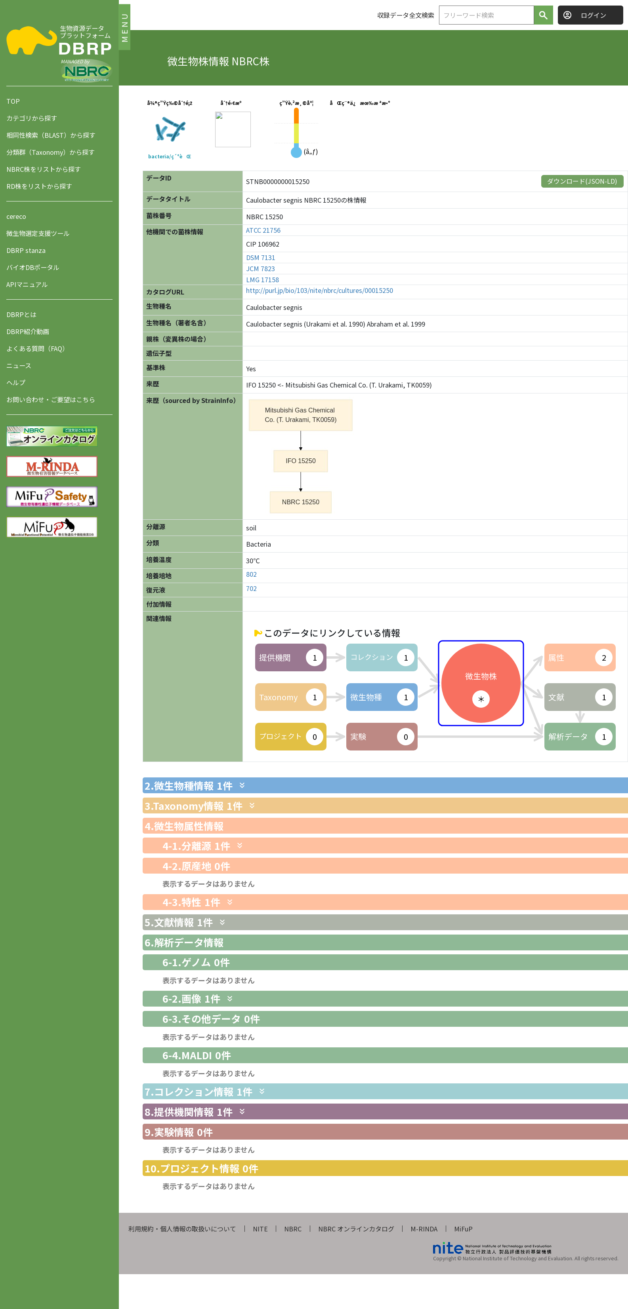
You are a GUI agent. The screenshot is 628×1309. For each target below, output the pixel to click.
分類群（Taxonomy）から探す (50, 152)
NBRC (293, 1228)
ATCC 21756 (263, 230)
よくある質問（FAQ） (37, 348)
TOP (13, 101)
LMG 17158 (262, 279)
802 (251, 574)
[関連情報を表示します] (242, 785)
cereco (16, 216)
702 (251, 588)
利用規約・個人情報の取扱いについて (182, 1228)
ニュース (18, 365)
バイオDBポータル (32, 267)
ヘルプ (15, 382)
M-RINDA (423, 1228)
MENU (124, 26)
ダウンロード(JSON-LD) (582, 181)
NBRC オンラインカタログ (356, 1228)
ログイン (593, 15)
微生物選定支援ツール (38, 233)
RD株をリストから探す (39, 186)
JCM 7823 (260, 268)
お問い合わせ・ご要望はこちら (50, 399)
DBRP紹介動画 (27, 331)
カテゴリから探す (31, 118)
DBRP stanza (26, 250)
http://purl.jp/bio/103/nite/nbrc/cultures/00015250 (319, 290)
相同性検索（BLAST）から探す (50, 135)
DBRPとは (21, 314)
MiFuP (463, 1228)
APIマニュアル (27, 284)
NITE (260, 1228)
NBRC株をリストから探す (43, 169)
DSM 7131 (260, 257)
